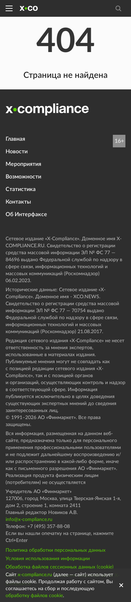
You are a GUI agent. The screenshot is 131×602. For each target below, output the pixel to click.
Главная (15, 139)
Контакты (18, 202)
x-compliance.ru (35, 574)
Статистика (21, 189)
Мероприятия (23, 164)
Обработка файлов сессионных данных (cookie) (60, 567)
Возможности (23, 176)
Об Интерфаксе (26, 214)
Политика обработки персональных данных (55, 550)
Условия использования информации (48, 558)
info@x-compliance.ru (29, 519)
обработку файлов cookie (34, 595)
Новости (17, 151)
